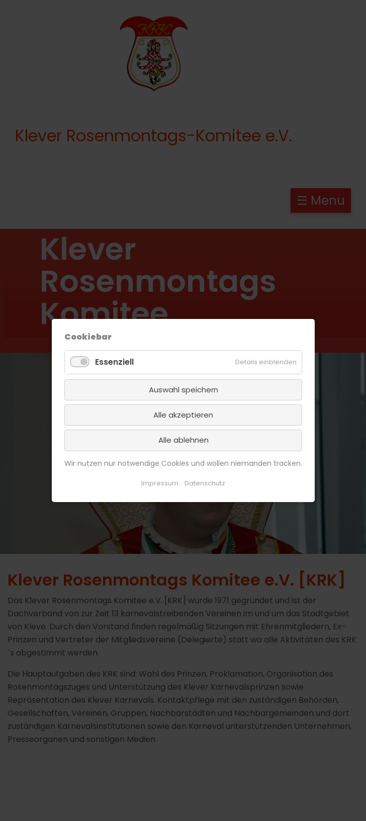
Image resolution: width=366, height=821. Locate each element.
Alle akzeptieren (183, 414)
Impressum (159, 483)
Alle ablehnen (183, 440)
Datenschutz (205, 483)
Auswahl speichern (183, 389)
